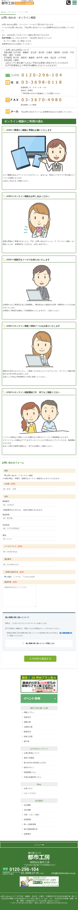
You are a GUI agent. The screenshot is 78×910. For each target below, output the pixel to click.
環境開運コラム (30, 772)
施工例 (26, 741)
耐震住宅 (27, 732)
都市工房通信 (29, 758)
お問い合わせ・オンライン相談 (18, 17)
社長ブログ (28, 788)
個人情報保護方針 (65, 633)
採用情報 (27, 819)
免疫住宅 (27, 717)
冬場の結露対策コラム (32, 777)
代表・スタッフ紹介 (31, 815)
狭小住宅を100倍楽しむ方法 (35, 763)
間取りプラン (29, 712)
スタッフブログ (30, 793)
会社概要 (27, 805)
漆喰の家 (27, 722)
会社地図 (27, 810)
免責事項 (27, 834)
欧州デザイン (29, 767)
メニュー (39, 845)
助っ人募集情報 (30, 824)
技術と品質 (28, 736)
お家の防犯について (31, 753)
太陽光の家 (28, 727)
